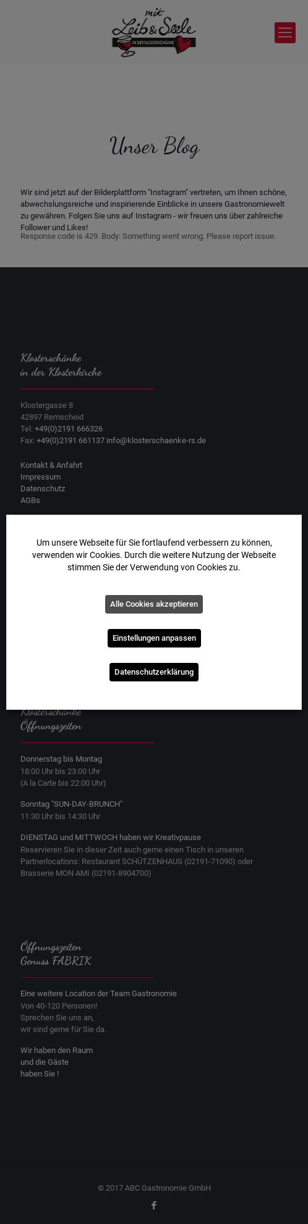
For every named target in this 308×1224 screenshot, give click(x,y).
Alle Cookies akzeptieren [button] (154, 604)
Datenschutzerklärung (154, 672)
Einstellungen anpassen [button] (154, 638)
